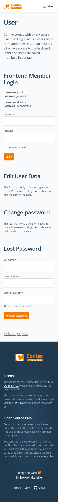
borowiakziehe (31, 477)
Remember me (17, 147)
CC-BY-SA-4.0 (11, 385)
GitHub (17, 403)
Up (19, 333)
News (25, 333)
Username (9, 114)
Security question (13, 292)
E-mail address (12, 276)
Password (8, 130)
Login (9, 156)
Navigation (10, 333)
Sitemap (17, 487)
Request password (16, 315)
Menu (48, 6)
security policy (45, 456)
